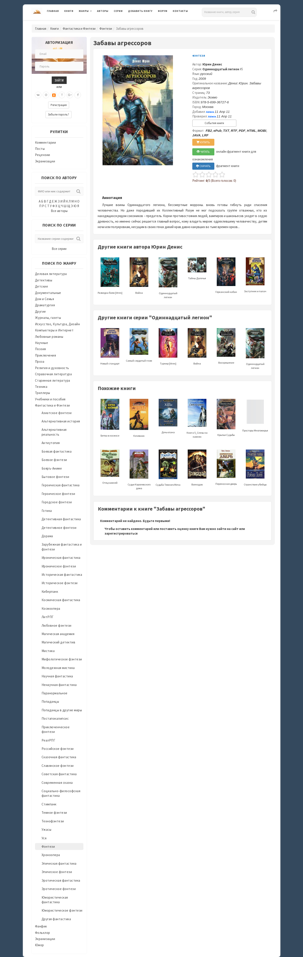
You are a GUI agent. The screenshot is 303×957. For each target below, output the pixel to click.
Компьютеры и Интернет (54, 330)
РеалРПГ (48, 740)
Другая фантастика (56, 919)
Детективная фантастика (61, 519)
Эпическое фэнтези (57, 872)
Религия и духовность (52, 368)
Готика (47, 511)
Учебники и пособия (50, 399)
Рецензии (42, 155)
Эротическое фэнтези (59, 889)
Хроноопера (51, 855)
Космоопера (51, 608)
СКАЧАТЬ (203, 166)
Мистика (48, 651)
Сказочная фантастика (59, 757)
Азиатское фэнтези (57, 413)
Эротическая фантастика (61, 880)
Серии (118, 11)
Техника (41, 387)
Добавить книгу (140, 11)
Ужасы (46, 829)
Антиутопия (51, 443)
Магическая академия (58, 634)
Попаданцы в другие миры (62, 710)
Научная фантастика (57, 676)
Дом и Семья (44, 299)
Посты (40, 149)
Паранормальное (55, 693)
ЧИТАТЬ (203, 152)
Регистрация (59, 105)
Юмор (39, 945)
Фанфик (41, 926)
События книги (214, 123)
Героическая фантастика (61, 485)
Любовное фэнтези (57, 625)
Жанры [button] (84, 11)
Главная (53, 11)
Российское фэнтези (58, 749)
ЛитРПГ (48, 617)
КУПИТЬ (203, 142)
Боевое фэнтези (54, 460)
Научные (41, 343)
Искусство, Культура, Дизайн (57, 324)
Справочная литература (53, 374)
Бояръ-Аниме (52, 468)
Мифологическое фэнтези (62, 659)
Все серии (59, 249)
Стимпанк (49, 804)
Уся (44, 838)
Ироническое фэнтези (59, 566)
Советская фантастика (59, 774)
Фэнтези (105, 28)
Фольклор (42, 933)
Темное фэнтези (54, 812)
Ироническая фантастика (61, 558)
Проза (39, 361)
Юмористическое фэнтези (62, 910)
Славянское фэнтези (58, 766)
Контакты (180, 11)
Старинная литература (52, 380)
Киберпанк (50, 591)
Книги (68, 11)
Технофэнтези (53, 821)
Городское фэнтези (57, 502)
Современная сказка (57, 782)
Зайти (59, 80)
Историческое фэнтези (60, 583)
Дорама (47, 536)
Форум (162, 11)
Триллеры (42, 393)
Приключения (45, 355)
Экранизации (45, 161)
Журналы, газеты (48, 318)
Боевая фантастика (57, 451)
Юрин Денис (212, 64)
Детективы (43, 280)
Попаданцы (50, 701)
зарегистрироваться (121, 533)
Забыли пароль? (58, 114)
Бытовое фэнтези (55, 477)
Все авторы (59, 211)
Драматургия (45, 305)
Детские (41, 286)
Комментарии (45, 142)
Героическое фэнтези (58, 494)
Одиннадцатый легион (220, 69)
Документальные (48, 293)
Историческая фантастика (62, 574)
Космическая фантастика (61, 600)
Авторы (102, 11)
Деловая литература (51, 274)
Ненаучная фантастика (59, 685)
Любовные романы (49, 336)
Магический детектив (58, 642)
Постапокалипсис (55, 718)
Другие (40, 311)
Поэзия (40, 349)
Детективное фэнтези (59, 528)
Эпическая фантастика (59, 863)
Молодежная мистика (58, 668)
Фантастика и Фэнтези (79, 28)
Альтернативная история (61, 421)
